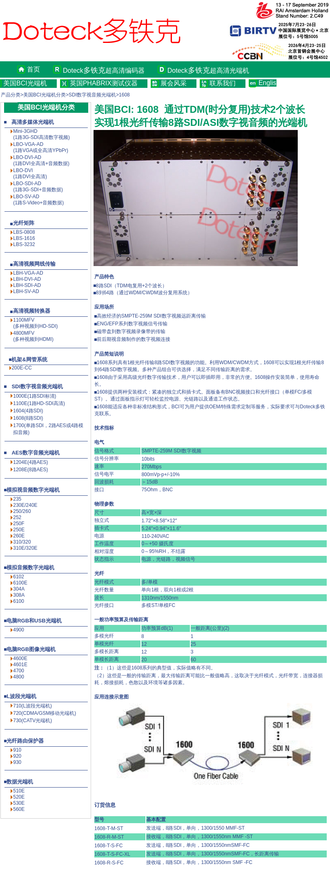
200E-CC (21, 368)
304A (19, 589)
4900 (18, 630)
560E (19, 809)
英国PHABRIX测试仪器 (104, 83)
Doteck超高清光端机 (208, 70)
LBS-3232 (24, 244)
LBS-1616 (24, 238)
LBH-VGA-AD (28, 273)
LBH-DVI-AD (27, 279)
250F (18, 523)
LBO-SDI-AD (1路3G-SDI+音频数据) (38, 187)
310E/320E (25, 548)
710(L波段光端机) (32, 706)
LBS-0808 (24, 232)
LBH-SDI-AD (27, 285)
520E (19, 797)
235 (17, 499)
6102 (18, 577)
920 (17, 756)
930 (17, 762)
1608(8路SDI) (28, 418)
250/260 (22, 511)
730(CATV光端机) (32, 720)
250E (19, 530)
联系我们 (223, 83)
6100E (20, 583)
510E (19, 791)
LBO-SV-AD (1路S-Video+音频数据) (38, 200)
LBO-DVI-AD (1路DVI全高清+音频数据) (41, 160)
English (267, 82)
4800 (18, 677)
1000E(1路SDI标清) (34, 396)
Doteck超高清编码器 (104, 70)
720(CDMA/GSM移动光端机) (44, 713)
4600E (20, 658)
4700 (18, 671)
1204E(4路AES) (30, 462)
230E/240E (25, 505)
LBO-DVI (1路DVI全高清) (30, 173)
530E (19, 803)
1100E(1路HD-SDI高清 (38, 403)
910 (17, 750)
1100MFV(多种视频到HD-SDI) (35, 323)
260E (19, 536)
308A (19, 595)
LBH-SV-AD (26, 291)
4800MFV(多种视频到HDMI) (33, 336)
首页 (33, 69)
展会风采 (174, 83)
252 (17, 517)
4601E (20, 664)
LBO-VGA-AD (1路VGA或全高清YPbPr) (40, 147)
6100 (18, 601)
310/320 (22, 542)
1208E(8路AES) (30, 469)
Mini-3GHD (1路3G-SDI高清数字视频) (41, 134)
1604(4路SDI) (28, 411)
